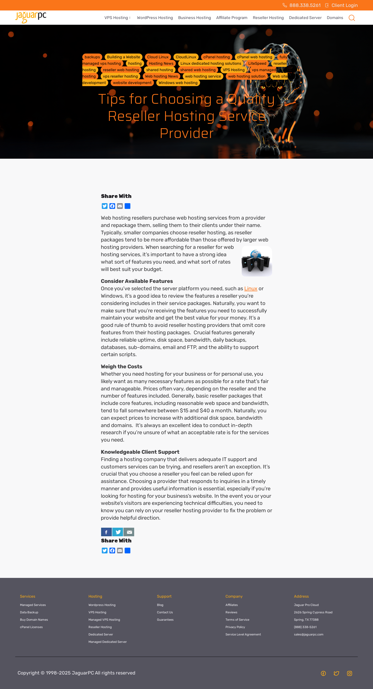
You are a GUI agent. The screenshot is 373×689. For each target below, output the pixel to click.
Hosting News (161, 63)
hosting (135, 63)
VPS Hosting (121, 17)
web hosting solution (246, 76)
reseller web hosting (121, 70)
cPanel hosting (216, 57)
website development (132, 82)
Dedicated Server (306, 17)
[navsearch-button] (352, 17)
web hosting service (203, 76)
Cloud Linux (158, 57)
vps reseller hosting (120, 76)
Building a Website (123, 57)
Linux (250, 288)
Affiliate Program (233, 17)
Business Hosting (197, 17)
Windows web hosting (178, 82)
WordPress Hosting (158, 17)
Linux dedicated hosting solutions (211, 63)
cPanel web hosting (254, 57)
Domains (335, 17)
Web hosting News (161, 76)
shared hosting (159, 70)
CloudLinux (186, 57)
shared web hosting (198, 70)
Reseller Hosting (269, 17)
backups (92, 57)
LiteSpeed (257, 63)
